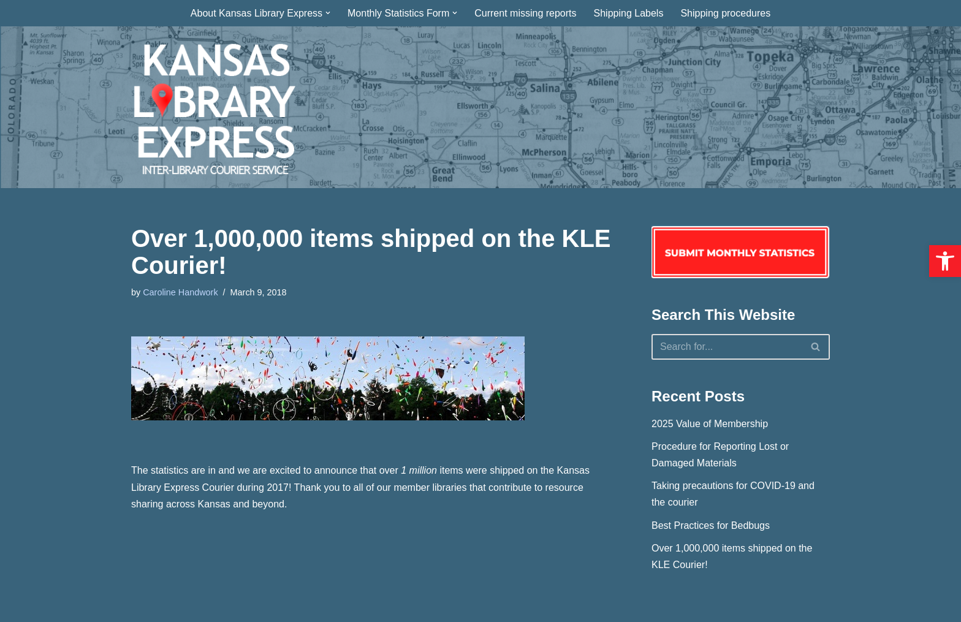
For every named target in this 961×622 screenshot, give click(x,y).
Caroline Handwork (180, 292)
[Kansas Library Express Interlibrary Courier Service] (213, 107)
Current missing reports (525, 13)
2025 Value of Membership (709, 424)
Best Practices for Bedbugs (710, 525)
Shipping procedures (725, 13)
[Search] (726, 347)
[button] (945, 261)
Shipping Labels (629, 13)
